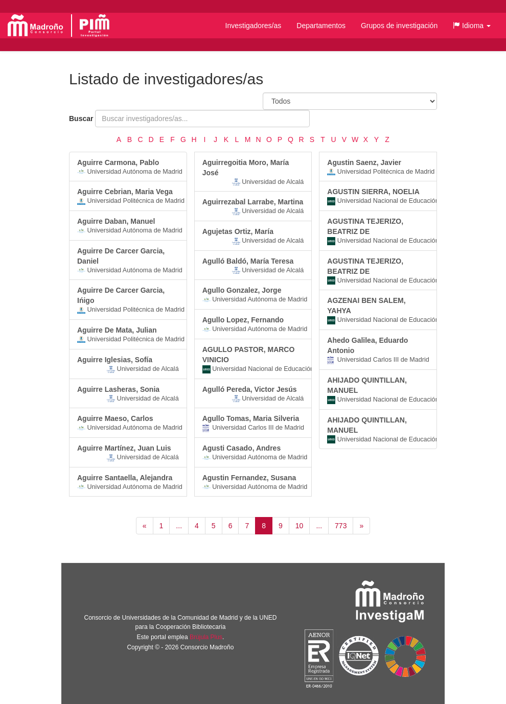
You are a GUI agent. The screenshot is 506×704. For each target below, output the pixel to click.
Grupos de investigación (399, 25)
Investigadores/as (253, 25)
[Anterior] (144, 525)
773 (341, 526)
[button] (471, 25)
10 (299, 526)
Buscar (81, 118)
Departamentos (321, 25)
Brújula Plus (206, 637)
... (179, 526)
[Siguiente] (361, 525)
